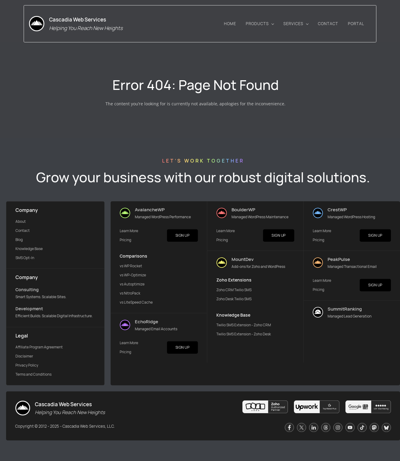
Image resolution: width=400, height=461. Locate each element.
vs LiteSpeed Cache (136, 303)
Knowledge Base (29, 249)
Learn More (129, 231)
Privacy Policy (26, 366)
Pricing (125, 240)
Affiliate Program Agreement (39, 348)
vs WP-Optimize (133, 275)
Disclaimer (24, 357)
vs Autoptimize (132, 285)
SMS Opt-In (24, 258)
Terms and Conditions (33, 375)
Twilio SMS (243, 290)
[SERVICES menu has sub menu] (315, 26)
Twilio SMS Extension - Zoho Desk (243, 335)
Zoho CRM (225, 290)
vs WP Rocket (131, 266)
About (20, 222)
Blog (19, 240)
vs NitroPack (130, 294)
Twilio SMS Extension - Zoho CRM (243, 325)
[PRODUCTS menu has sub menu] (279, 26)
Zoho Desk (225, 299)
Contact (22, 231)
